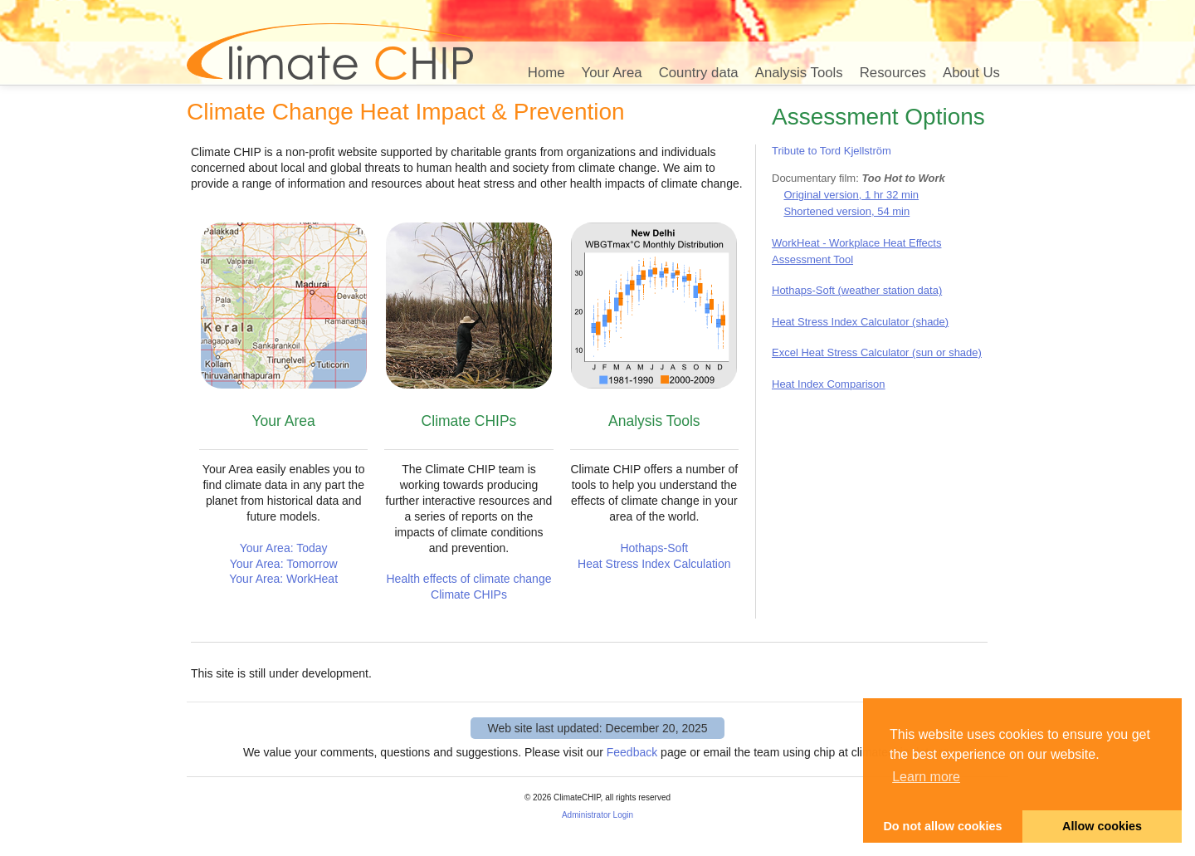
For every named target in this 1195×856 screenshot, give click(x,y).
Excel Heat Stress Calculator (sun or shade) (877, 352)
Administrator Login (597, 814)
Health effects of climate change (469, 578)
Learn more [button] (926, 777)
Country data (699, 73)
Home (546, 73)
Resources (893, 73)
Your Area (612, 73)
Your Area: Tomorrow (284, 563)
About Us (971, 73)
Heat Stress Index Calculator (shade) (860, 321)
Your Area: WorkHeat (283, 578)
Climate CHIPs (469, 594)
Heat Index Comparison (828, 384)
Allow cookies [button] (1102, 826)
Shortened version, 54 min (846, 211)
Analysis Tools (799, 73)
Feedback (632, 752)
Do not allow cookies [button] (942, 826)
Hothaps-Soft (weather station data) (857, 290)
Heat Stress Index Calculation (654, 563)
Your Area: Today (284, 548)
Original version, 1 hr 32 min (851, 194)
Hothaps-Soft (654, 548)
